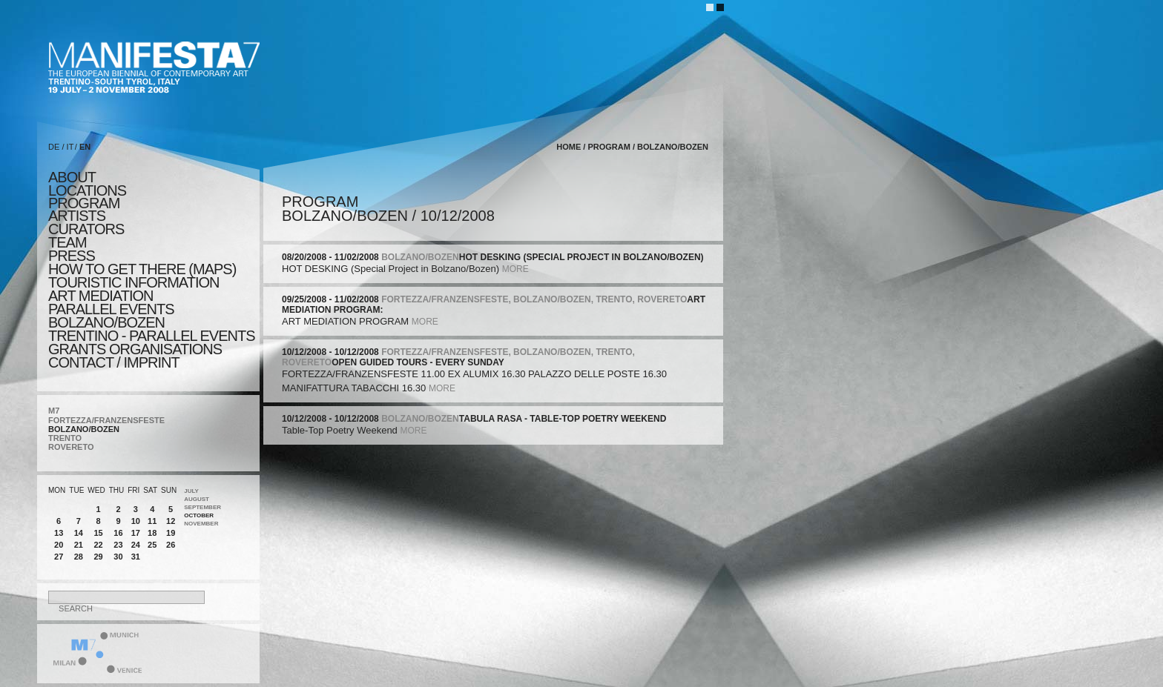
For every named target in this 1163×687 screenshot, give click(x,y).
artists (76, 215)
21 (78, 544)
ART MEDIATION (100, 295)
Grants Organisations (135, 349)
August (196, 499)
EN (84, 146)
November (201, 523)
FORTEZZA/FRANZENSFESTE (106, 420)
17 (135, 532)
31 (135, 556)
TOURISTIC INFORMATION (133, 282)
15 (97, 532)
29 (97, 556)
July (191, 491)
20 (58, 544)
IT (70, 146)
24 (135, 544)
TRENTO (65, 438)
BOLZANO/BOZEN (83, 429)
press (71, 255)
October (199, 515)
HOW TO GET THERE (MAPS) (142, 269)
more (515, 269)
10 (135, 521)
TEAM (67, 242)
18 (152, 532)
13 (58, 532)
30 (117, 556)
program (83, 203)
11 (152, 521)
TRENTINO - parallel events (151, 335)
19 (170, 532)
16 (117, 532)
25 (152, 544)
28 (78, 556)
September (202, 507)
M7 (53, 410)
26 (170, 544)
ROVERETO (71, 446)
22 (97, 544)
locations (87, 190)
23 (117, 544)
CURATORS (86, 229)
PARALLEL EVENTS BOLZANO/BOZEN (111, 315)
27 (58, 556)
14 (78, 532)
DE (53, 146)
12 (170, 521)
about (72, 177)
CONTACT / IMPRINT (113, 362)
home (568, 146)
